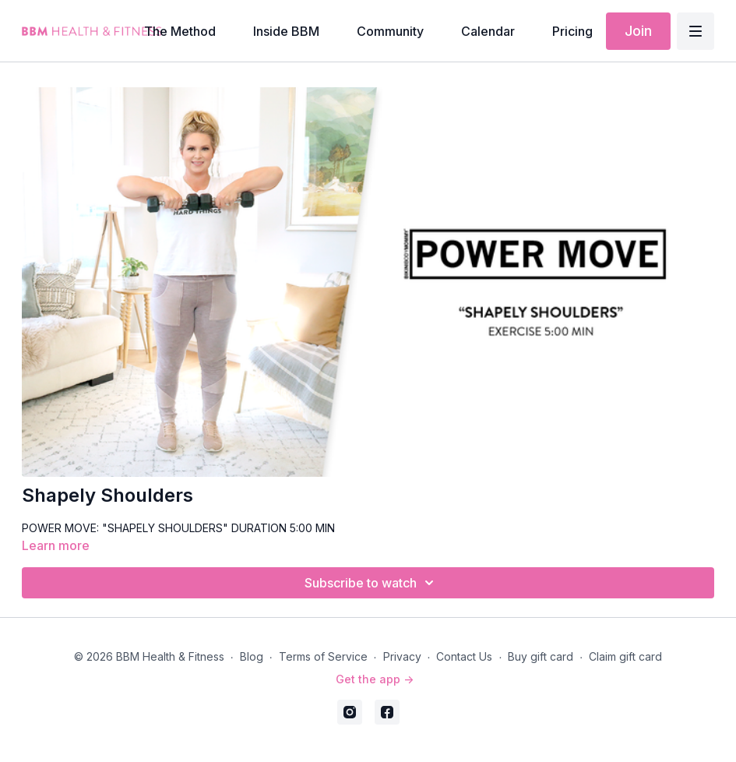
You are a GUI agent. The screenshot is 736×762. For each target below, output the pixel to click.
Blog (251, 656)
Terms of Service (323, 656)
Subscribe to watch (371, 582)
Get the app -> (375, 679)
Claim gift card (625, 656)
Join (638, 31)
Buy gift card (540, 656)
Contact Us (464, 656)
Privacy (402, 656)
